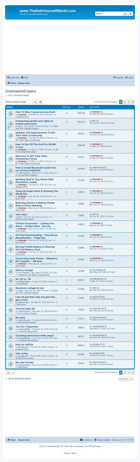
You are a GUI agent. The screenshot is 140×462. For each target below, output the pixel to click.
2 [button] (124, 102)
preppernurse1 (22, 349)
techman (22, 114)
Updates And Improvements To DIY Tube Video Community (35, 134)
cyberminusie (24, 173)
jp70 (20, 217)
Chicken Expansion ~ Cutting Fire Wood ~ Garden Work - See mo (34, 225)
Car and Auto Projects (27, 175)
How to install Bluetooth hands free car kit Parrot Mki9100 (35, 169)
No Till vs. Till (23, 279)
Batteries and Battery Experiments (34, 275)
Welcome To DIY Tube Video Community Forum (31, 157)
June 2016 (20, 198)
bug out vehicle (24, 344)
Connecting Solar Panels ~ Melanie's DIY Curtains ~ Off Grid (36, 260)
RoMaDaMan (24, 281)
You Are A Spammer (26, 326)
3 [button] (129, 102)
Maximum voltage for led (29, 288)
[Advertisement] (70, 46)
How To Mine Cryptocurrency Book (35, 112)
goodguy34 (23, 347)
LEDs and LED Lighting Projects (36, 127)
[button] (133, 102)
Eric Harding (23, 273)
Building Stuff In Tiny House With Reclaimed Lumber (34, 181)
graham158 (23, 302)
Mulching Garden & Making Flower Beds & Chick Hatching (35, 204)
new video (21, 214)
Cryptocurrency (22, 117)
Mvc (20, 126)
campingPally (24, 329)
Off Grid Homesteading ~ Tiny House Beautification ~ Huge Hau (36, 236)
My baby (20, 317)
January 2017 (21, 187)
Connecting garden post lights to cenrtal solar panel (34, 122)
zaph (20, 290)
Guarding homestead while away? (34, 335)
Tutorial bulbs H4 (25, 308)
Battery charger (24, 270)
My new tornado (24, 362)
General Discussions (24, 219)
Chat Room (23, 284)
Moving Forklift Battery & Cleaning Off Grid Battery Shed (35, 248)
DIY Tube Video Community (27, 140)
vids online (21, 353)
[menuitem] (24, 77)
